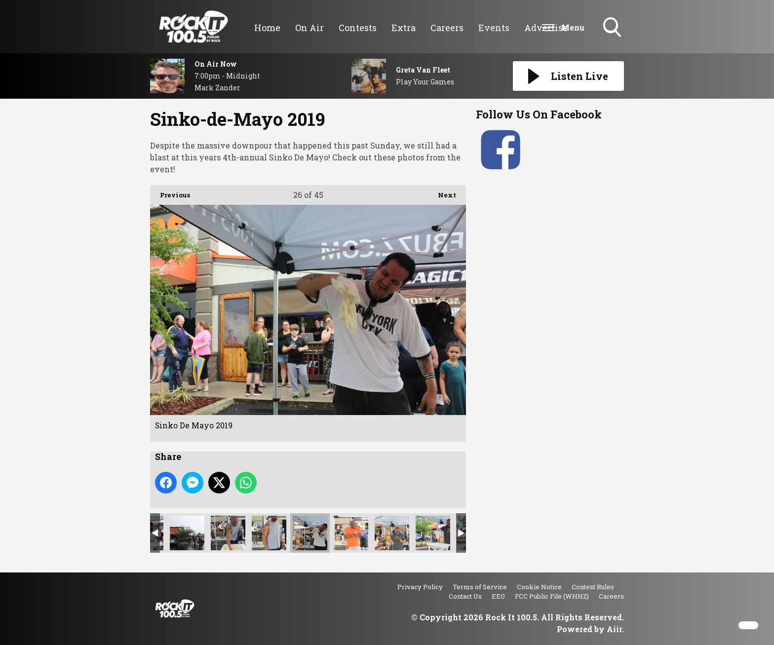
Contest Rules (593, 586)
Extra (403, 28)
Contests (358, 28)
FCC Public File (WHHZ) (552, 596)
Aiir (614, 629)
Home (267, 28)
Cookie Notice (539, 586)
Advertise (546, 28)
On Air (309, 28)
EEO (498, 596)
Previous (170, 192)
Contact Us (465, 596)
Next (442, 192)
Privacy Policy (420, 586)
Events (493, 28)
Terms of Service (480, 586)
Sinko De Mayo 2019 (187, 533)
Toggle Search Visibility (613, 28)
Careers (447, 28)
